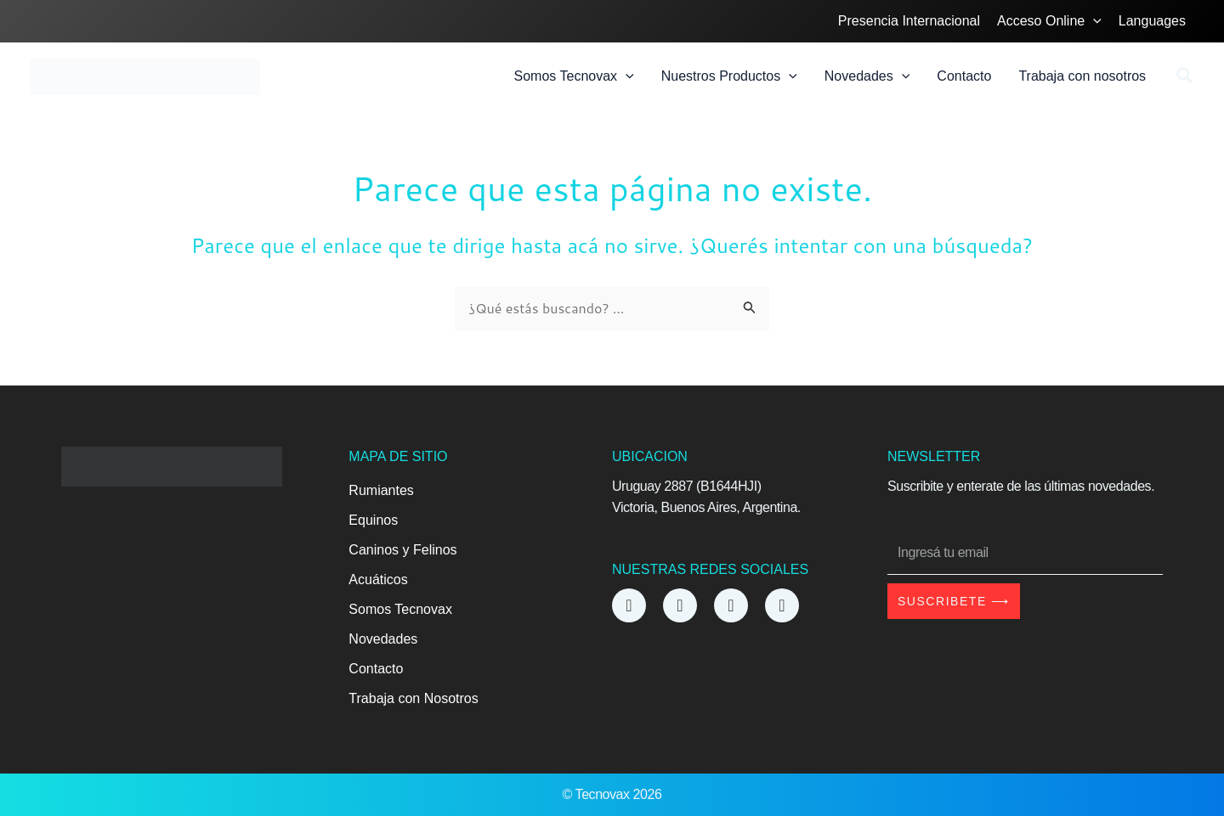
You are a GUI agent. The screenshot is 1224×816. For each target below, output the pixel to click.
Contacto (375, 668)
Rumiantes (380, 490)
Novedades (382, 639)
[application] (1093, 21)
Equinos (373, 520)
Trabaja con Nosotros (413, 698)
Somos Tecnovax (400, 609)
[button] (1185, 77)
